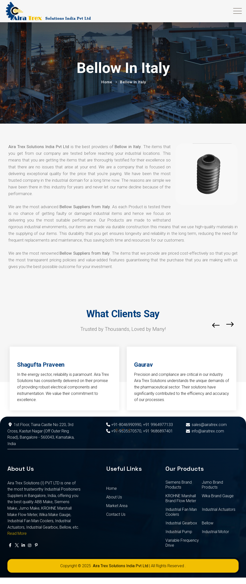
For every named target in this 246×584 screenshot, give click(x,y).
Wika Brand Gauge (218, 496)
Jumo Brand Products (212, 485)
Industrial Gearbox (181, 523)
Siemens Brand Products (178, 485)
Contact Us (115, 514)
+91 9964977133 (158, 424)
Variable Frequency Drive (182, 543)
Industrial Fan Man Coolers (181, 512)
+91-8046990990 (123, 424)
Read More (17, 533)
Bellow (207, 523)
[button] (117, 430)
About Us (114, 497)
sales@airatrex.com (206, 424)
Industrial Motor (215, 531)
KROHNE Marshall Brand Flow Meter (180, 498)
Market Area (116, 505)
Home (111, 488)
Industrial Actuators (218, 509)
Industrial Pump (178, 531)
